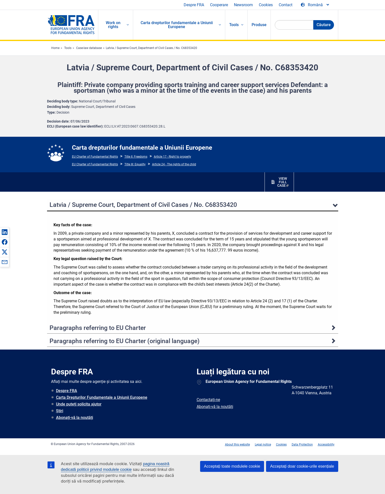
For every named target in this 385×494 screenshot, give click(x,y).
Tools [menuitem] (234, 24)
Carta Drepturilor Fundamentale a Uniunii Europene (101, 397)
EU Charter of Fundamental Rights (95, 156)
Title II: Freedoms (135, 156)
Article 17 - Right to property (172, 156)
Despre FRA (194, 4)
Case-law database (89, 48)
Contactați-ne (208, 399)
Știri (59, 410)
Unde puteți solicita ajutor (79, 404)
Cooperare (219, 4)
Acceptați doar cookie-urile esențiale (302, 466)
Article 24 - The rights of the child (174, 164)
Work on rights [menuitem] (113, 24)
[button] (4, 232)
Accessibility (326, 444)
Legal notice (263, 444)
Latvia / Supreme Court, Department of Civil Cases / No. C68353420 (151, 48)
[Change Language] (315, 4)
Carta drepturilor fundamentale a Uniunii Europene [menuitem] (177, 24)
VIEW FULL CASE (282, 182)
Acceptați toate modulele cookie (232, 466)
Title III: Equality (135, 164)
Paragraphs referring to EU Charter (98, 327)
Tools (67, 48)
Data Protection (302, 444)
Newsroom (243, 4)
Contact (285, 4)
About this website (237, 444)
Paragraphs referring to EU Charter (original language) (125, 341)
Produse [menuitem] (259, 24)
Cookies (266, 4)
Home (55, 48)
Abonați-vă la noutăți (74, 417)
